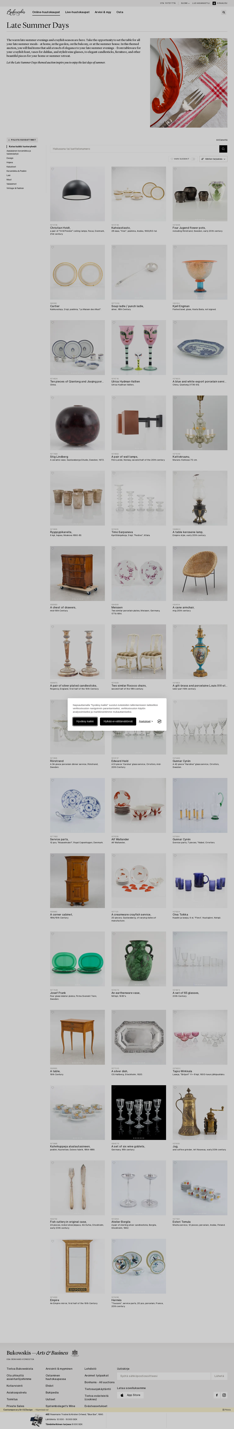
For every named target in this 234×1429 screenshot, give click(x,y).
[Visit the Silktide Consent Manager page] (159, 721)
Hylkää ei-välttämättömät (118, 721)
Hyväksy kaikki (85, 721)
